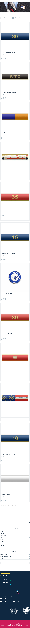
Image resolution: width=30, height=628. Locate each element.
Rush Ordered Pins (3, 535)
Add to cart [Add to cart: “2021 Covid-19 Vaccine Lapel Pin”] (4, 298)
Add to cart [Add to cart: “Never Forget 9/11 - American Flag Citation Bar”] (4, 418)
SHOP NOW (6, 579)
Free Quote (2, 533)
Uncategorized (3, 524)
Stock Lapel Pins (3, 522)
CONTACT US (5, 583)
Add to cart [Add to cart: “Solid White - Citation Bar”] (4, 499)
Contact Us (2, 539)
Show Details (4, 58)
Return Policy (2, 545)
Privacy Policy (3, 543)
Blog (1, 547)
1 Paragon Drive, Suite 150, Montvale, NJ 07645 (11, 623)
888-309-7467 (8, 596)
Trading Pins (2, 558)
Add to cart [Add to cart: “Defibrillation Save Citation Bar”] (4, 177)
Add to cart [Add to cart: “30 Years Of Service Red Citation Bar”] (4, 338)
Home (1, 531)
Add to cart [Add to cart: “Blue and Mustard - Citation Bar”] (4, 137)
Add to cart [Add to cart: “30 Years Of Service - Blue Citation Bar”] (4, 57)
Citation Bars (2, 520)
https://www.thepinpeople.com (15, 624)
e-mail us (5, 598)
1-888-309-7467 (23, 623)
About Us (2, 541)
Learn (1, 537)
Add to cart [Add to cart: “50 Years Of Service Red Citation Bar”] (4, 378)
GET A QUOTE (6, 575)
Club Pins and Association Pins (6, 556)
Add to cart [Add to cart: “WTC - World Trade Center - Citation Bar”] (4, 97)
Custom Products (3, 554)
